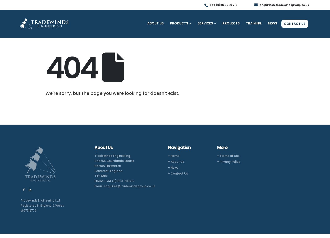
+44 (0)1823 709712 (119, 181)
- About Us (176, 162)
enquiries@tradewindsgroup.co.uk (129, 186)
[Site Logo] (44, 24)
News (272, 23)
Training (254, 23)
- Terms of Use (228, 156)
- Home (173, 156)
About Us (155, 23)
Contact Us (295, 24)
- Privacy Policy (228, 162)
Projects (231, 23)
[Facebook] (24, 190)
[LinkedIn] (30, 190)
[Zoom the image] (40, 147)
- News (173, 168)
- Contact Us (178, 174)
